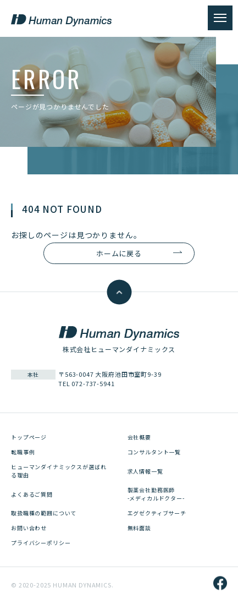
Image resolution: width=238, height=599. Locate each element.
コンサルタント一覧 (154, 452)
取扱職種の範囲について (43, 513)
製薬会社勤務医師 (156, 494)
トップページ (29, 437)
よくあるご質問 (32, 494)
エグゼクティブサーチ (157, 513)
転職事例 (23, 452)
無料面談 (139, 528)
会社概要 (139, 437)
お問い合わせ (29, 528)
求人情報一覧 (145, 471)
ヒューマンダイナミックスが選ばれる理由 (58, 471)
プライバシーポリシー (40, 542)
